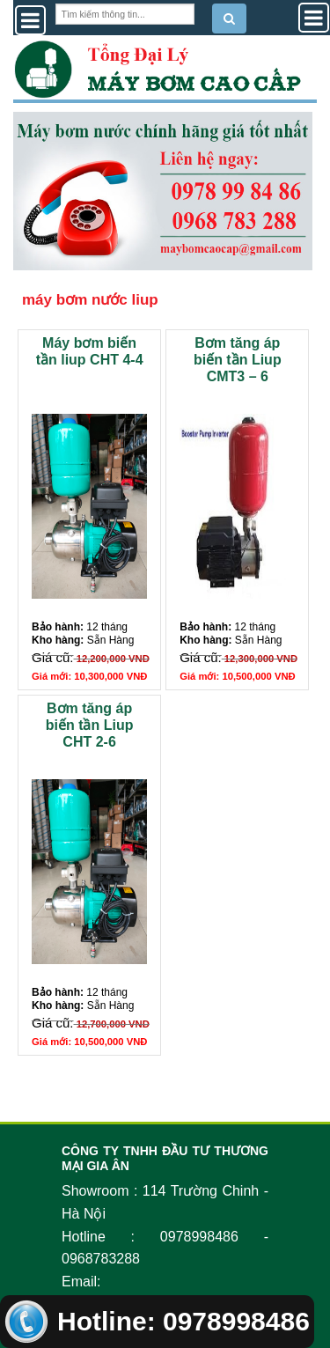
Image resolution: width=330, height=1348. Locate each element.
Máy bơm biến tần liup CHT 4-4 (89, 351)
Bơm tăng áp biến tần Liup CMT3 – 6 (238, 359)
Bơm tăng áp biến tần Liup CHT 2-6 (90, 725)
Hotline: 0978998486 (157, 1321)
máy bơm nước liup (90, 299)
